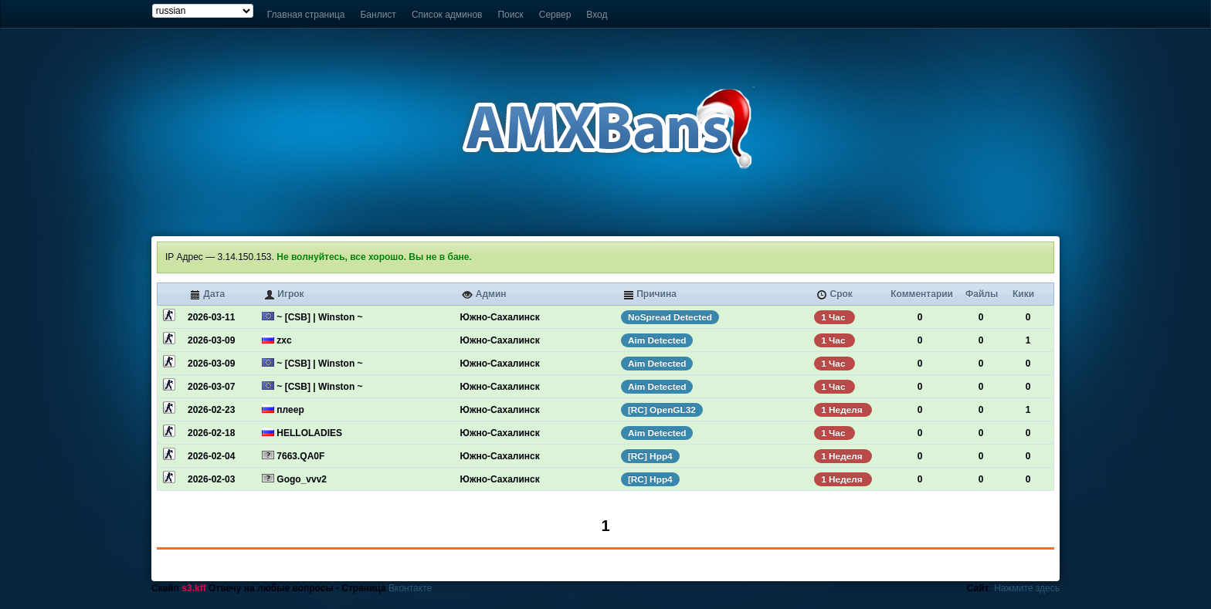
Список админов (447, 14)
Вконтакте (410, 588)
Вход (596, 14)
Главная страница (306, 14)
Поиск (510, 14)
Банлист (377, 14)
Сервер (555, 14)
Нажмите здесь (1027, 588)
